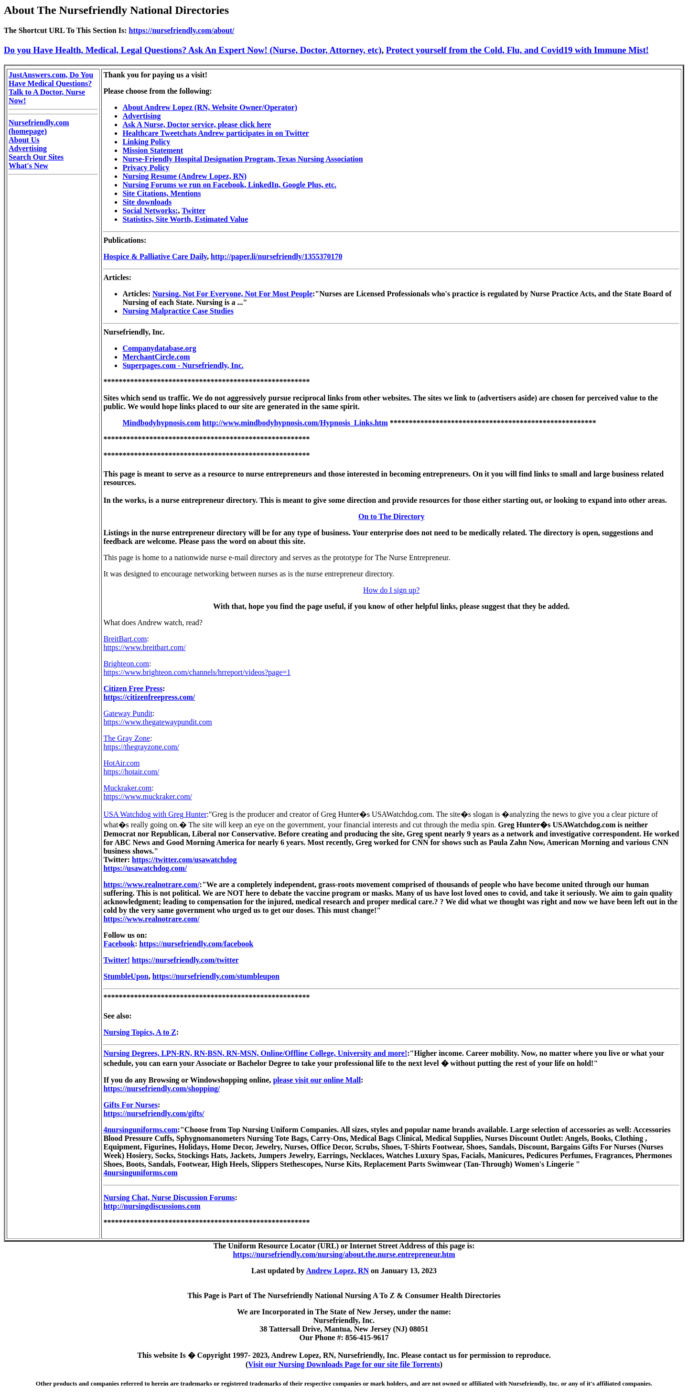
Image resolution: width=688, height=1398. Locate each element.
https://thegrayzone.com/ (141, 747)
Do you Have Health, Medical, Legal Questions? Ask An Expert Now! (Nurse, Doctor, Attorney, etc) (193, 50)
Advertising (28, 148)
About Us (24, 140)
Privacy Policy (145, 167)
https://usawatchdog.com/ (145, 868)
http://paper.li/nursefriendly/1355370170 (276, 256)
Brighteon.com (126, 664)
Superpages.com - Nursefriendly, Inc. (182, 365)
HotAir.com (121, 763)
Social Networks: (150, 210)
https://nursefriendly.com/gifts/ (153, 1113)
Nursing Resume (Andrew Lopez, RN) (184, 176)
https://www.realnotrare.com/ (151, 884)
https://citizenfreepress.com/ (149, 697)
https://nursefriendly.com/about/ (182, 30)
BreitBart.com (125, 639)
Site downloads (147, 202)
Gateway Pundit (127, 713)
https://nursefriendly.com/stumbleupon (216, 976)
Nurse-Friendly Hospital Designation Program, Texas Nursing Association (242, 159)
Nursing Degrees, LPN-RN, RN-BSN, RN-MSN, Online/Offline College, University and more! (255, 1053)
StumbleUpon (125, 976)
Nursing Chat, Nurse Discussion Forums (169, 1197)
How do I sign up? (391, 590)
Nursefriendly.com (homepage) (39, 127)
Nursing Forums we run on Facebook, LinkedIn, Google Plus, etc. (229, 185)
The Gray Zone (126, 738)
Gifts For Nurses (130, 1105)
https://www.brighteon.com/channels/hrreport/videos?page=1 (196, 672)
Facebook (119, 944)
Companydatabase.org (159, 348)
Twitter (193, 210)
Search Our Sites (36, 157)
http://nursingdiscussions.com (151, 1206)
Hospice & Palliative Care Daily (155, 256)
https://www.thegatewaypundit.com (157, 722)
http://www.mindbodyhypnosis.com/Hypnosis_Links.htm (295, 423)
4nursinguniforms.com (140, 1130)
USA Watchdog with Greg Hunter (154, 814)
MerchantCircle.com (156, 357)
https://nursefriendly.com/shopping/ (161, 1088)
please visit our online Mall (317, 1080)
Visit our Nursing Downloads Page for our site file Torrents (344, 1364)
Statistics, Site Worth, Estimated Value (185, 219)
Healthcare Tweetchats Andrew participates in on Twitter (215, 133)
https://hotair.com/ (131, 772)
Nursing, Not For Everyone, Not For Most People (232, 294)
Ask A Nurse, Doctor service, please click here (196, 124)
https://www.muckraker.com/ (147, 796)
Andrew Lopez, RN (337, 1271)
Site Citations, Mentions (161, 193)
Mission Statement (152, 150)
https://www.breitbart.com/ (144, 647)
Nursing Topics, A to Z (139, 1032)
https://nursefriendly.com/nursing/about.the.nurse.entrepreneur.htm (344, 1254)
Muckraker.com (127, 788)
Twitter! (116, 960)
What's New (28, 166)
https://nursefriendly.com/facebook (197, 944)
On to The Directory (391, 516)
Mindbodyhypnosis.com (161, 423)
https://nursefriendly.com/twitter (185, 960)
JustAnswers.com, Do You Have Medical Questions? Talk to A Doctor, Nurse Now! (51, 88)
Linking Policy (146, 142)
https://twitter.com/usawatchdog (184, 860)
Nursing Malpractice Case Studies (177, 311)
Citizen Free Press (132, 688)
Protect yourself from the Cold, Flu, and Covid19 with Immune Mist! (517, 50)
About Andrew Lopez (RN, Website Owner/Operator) (209, 107)
